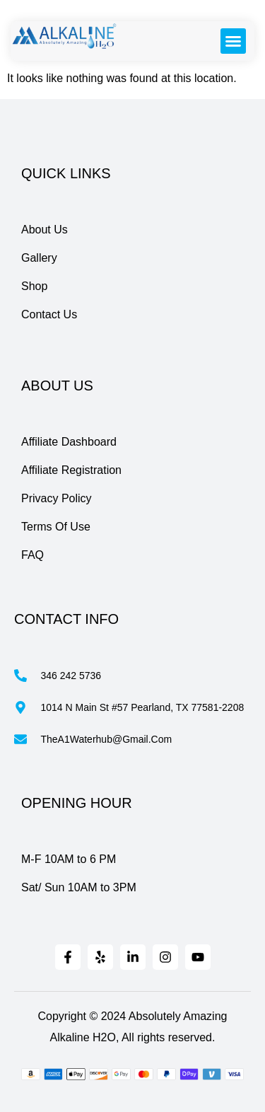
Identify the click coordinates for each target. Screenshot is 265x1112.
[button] (233, 41)
